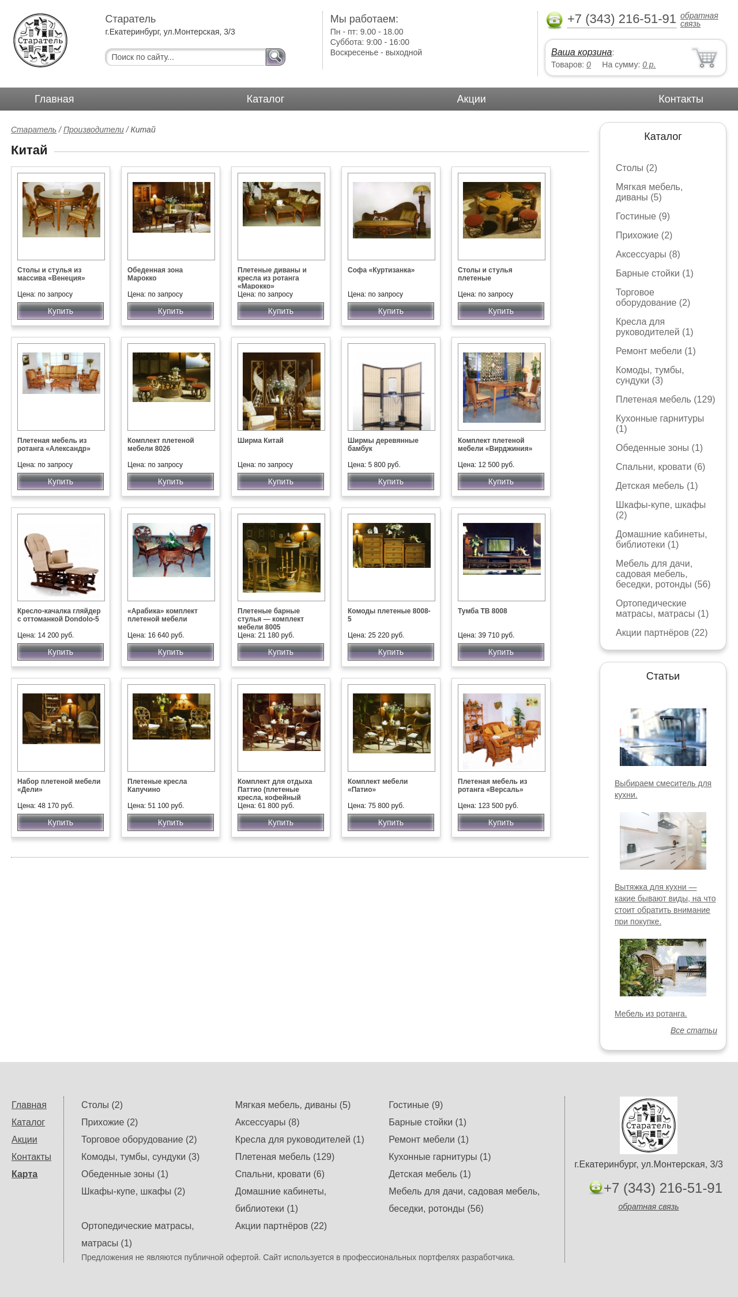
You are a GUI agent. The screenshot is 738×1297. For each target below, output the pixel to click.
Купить (60, 311)
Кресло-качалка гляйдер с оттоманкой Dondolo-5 (59, 615)
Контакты (680, 99)
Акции (471, 99)
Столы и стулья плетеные (485, 274)
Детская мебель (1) (657, 486)
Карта (24, 1174)
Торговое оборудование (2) (653, 297)
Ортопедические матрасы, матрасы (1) (662, 608)
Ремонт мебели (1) (656, 351)
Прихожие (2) (644, 235)
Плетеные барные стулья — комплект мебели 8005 (271, 619)
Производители (93, 129)
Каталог (265, 99)
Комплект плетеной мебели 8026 (160, 445)
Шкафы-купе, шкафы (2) (133, 1191)
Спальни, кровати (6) (660, 467)
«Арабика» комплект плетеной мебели (162, 615)
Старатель (34, 129)
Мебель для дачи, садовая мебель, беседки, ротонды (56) (663, 574)
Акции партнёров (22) (662, 633)
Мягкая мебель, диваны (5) (649, 192)
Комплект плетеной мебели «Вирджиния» (495, 445)
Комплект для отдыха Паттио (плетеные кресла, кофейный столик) (275, 794)
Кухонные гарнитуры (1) (440, 1157)
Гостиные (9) (643, 216)
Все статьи (694, 1030)
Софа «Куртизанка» (381, 270)
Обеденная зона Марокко (155, 274)
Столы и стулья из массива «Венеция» (51, 274)
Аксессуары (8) (648, 254)
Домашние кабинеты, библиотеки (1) (661, 539)
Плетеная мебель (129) (666, 399)
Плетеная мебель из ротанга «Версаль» (493, 786)
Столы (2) (636, 168)
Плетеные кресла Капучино (157, 786)
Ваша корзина (581, 52)
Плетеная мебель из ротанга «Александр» (54, 445)
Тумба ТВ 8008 (482, 611)
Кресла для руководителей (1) (655, 327)
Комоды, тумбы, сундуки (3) (650, 375)
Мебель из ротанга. (651, 1013)
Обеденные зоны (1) (659, 448)
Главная (54, 99)
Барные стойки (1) (655, 273)
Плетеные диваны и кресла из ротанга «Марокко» (272, 278)
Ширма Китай (261, 441)
